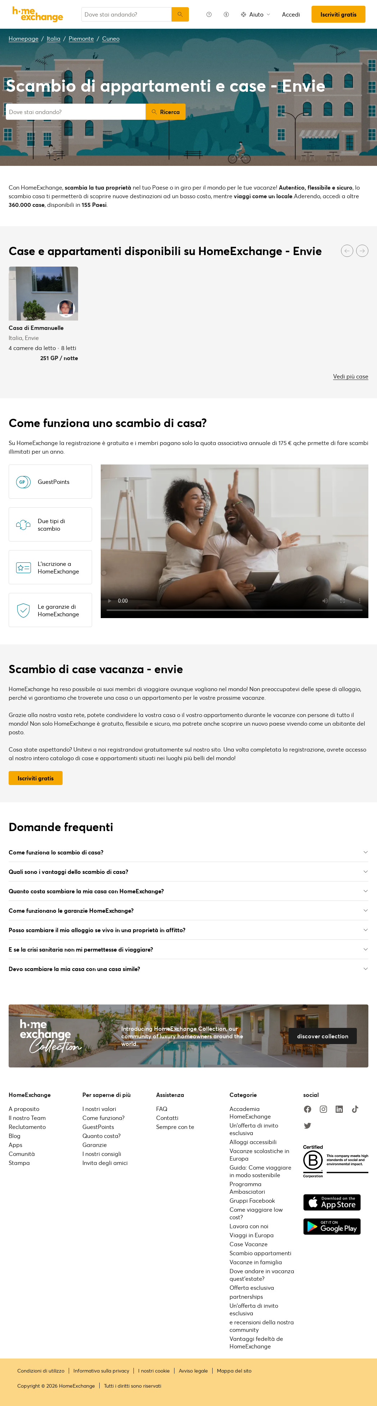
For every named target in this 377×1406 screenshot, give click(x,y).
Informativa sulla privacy (101, 1371)
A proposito (24, 1108)
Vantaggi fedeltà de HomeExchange (256, 1342)
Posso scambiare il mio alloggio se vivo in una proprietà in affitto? (188, 930)
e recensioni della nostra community (262, 1325)
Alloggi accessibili (253, 1142)
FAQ (161, 1108)
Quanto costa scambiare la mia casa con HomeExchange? (188, 891)
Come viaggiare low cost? (256, 1213)
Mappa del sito (234, 1371)
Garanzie (94, 1144)
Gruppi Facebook (252, 1200)
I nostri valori (99, 1108)
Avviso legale (193, 1371)
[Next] (362, 251)
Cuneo (110, 38)
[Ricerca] (180, 14)
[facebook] (307, 1109)
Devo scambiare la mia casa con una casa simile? (188, 968)
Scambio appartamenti (260, 1253)
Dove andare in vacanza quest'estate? (262, 1274)
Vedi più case (350, 376)
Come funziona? (103, 1117)
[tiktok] (355, 1109)
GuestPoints (98, 1126)
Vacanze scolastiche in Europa (259, 1154)
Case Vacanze (249, 1244)
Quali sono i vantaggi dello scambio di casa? (188, 871)
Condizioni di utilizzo (40, 1371)
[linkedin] (339, 1109)
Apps (15, 1144)
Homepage (23, 38)
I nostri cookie (154, 1371)
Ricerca (165, 111)
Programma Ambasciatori (247, 1187)
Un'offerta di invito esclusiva (254, 1129)
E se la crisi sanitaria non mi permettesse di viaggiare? (188, 949)
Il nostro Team (27, 1117)
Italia (53, 38)
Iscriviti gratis (338, 14)
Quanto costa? (101, 1135)
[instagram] (323, 1109)
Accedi (291, 14)
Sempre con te (175, 1126)
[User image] (66, 309)
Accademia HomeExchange (250, 1112)
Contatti (167, 1117)
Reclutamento (27, 1126)
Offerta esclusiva (252, 1287)
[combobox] (126, 14)
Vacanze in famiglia (256, 1262)
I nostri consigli (101, 1153)
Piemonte (81, 38)
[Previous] (347, 251)
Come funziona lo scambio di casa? (188, 852)
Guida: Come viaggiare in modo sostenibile (260, 1171)
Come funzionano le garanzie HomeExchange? (188, 910)
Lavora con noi (249, 1226)
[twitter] (307, 1126)
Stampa (19, 1162)
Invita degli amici (105, 1162)
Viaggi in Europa (252, 1235)
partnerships (246, 1296)
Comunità (22, 1153)
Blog (15, 1135)
